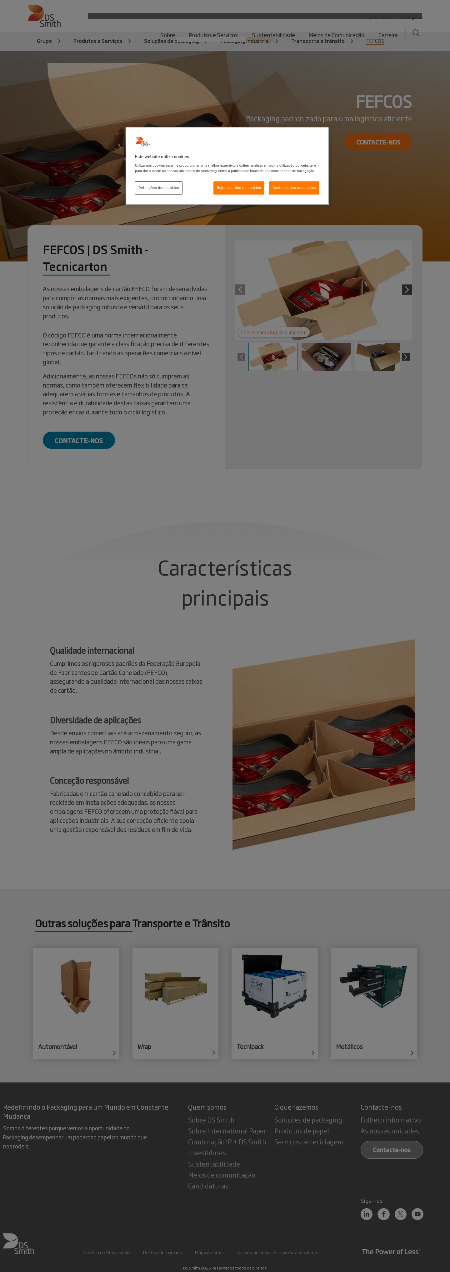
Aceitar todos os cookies (294, 187)
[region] (227, 166)
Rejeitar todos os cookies (239, 187)
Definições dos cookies (158, 187)
